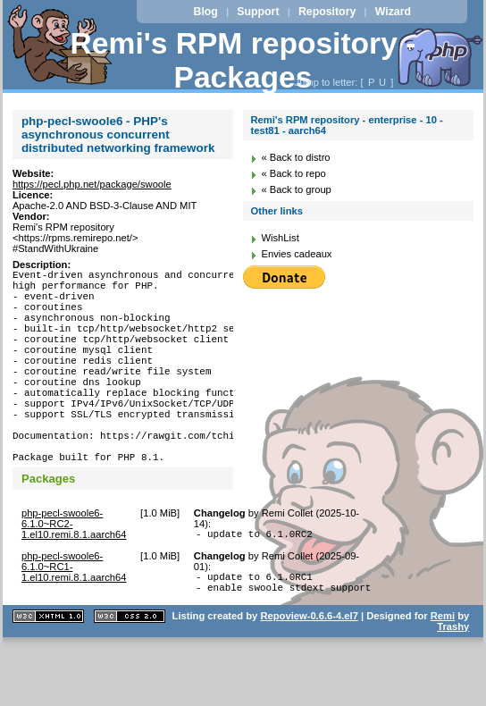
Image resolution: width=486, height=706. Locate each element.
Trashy (453, 682)
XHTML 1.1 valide (48, 672)
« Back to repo (293, 173)
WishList (279, 237)
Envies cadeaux (296, 253)
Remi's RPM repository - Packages (243, 60)
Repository (327, 11)
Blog (206, 11)
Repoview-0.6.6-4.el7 (308, 672)
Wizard (393, 11)
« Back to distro (295, 157)
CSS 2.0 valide (129, 672)
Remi (443, 672)
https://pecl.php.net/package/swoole (92, 184)
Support (258, 11)
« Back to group (296, 189)
